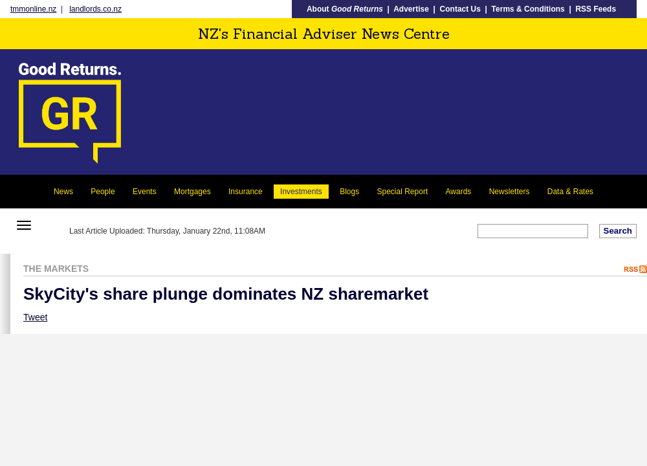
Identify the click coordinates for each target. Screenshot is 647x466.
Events (145, 191)
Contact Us (460, 9)
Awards (459, 191)
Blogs (349, 191)
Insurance (245, 191)
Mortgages (192, 191)
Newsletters (509, 191)
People (103, 191)
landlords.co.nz (95, 9)
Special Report (402, 191)
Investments (301, 191)
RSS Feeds (595, 9)
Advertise (411, 9)
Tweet (35, 317)
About (345, 9)
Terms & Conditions (528, 9)
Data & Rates (570, 191)
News (63, 191)
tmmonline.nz (33, 9)
